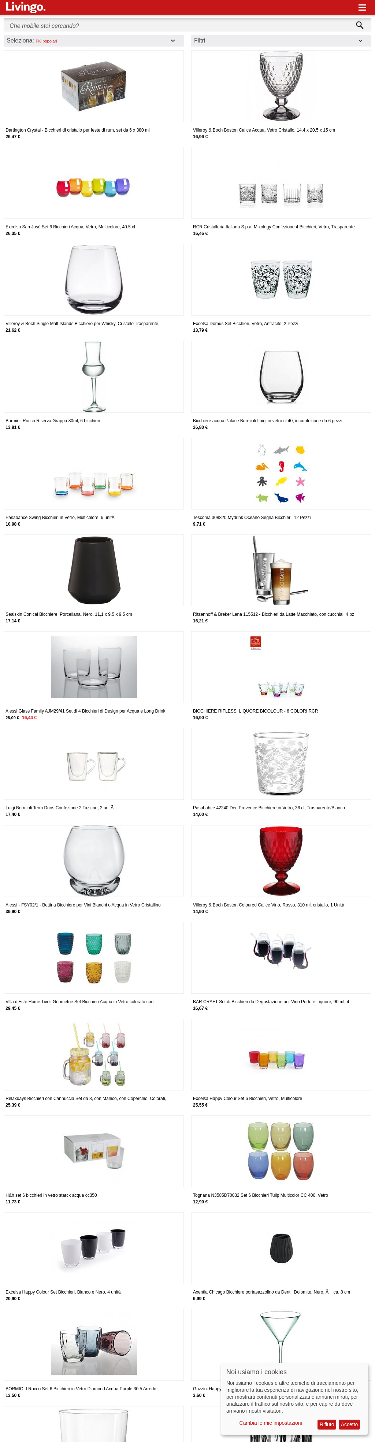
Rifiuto (327, 1424)
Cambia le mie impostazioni (271, 1423)
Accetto (349, 1424)
